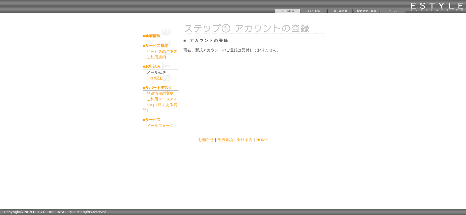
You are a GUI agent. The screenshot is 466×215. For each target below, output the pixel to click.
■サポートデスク (157, 87)
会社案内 (244, 139)
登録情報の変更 (160, 93)
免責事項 (225, 139)
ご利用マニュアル (162, 99)
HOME (262, 139)
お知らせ (206, 139)
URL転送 (154, 78)
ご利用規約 (156, 57)
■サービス (152, 119)
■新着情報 (152, 35)
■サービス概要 (155, 45)
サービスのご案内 (162, 51)
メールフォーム (160, 125)
